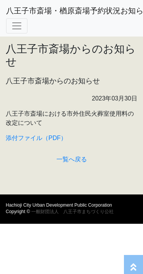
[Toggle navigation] (16, 25)
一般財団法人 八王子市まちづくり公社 (72, 211)
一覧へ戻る (71, 159)
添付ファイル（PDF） (36, 138)
